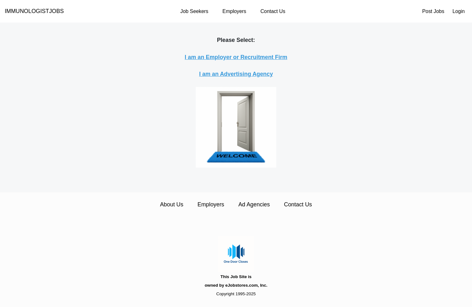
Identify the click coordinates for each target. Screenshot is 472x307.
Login (458, 11)
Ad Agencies (254, 204)
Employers (234, 11)
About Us (171, 204)
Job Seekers (194, 11)
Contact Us (272, 11)
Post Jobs (433, 11)
